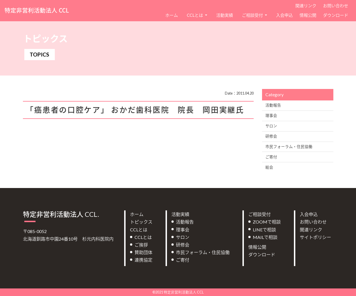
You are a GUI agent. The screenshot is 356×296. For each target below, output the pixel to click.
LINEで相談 (264, 229)
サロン (271, 126)
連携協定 (143, 259)
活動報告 (273, 105)
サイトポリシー (315, 237)
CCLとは (138, 229)
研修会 (271, 136)
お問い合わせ (335, 5)
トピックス (141, 221)
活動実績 (224, 15)
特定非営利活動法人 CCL (36, 10)
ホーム (171, 15)
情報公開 (308, 15)
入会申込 (284, 15)
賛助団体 (143, 252)
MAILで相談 (265, 237)
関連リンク (305, 5)
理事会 (271, 115)
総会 (269, 167)
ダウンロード (335, 15)
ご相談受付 (259, 214)
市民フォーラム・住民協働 (288, 146)
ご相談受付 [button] (253, 15)
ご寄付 (271, 157)
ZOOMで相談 (267, 221)
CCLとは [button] (195, 15)
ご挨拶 (141, 244)
